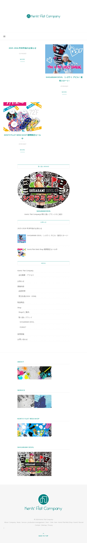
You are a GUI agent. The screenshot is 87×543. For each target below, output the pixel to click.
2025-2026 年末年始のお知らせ (22, 48)
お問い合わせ (22, 339)
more (22, 59)
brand (76, 522)
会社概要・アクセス (26, 275)
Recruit (81, 522)
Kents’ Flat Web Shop (65, 522)
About (6, 522)
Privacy (50, 525)
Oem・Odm (49, 522)
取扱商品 (20, 302)
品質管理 (22, 291)
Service (24, 522)
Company (12, 522)
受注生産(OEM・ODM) (27, 296)
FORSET (23, 327)
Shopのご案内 (24, 312)
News (19, 522)
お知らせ (20, 281)
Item (55, 522)
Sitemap (44, 525)
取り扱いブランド (25, 317)
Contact (37, 525)
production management (36, 522)
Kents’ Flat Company (25, 270)
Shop (19, 307)
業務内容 (20, 286)
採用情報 (20, 334)
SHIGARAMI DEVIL (27, 322)
